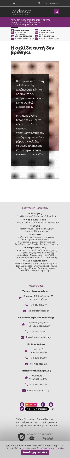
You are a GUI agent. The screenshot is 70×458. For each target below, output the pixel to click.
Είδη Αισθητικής (36, 247)
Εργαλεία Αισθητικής (44, 252)
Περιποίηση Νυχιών (44, 228)
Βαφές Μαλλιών (46, 237)
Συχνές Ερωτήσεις (49, 422)
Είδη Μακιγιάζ (26, 252)
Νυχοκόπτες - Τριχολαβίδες (43, 255)
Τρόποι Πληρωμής (45, 419)
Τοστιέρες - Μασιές (27, 268)
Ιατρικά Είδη (22, 255)
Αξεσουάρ (54, 222)
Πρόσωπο (19, 222)
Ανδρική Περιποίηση (41, 270)
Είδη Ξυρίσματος (24, 266)
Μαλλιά (44, 222)
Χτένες (52, 268)
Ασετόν (23, 228)
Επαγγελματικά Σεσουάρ (45, 266)
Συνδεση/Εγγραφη (51, 3)
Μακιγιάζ (36, 213)
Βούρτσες (42, 268)
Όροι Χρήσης (20, 425)
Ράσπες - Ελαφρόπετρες (36, 231)
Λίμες (30, 228)
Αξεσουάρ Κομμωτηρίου (27, 263)
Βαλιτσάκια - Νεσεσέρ (27, 250)
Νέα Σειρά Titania (36, 219)
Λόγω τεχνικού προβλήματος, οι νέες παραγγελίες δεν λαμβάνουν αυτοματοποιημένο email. (30, 22)
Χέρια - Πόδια (32, 222)
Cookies (54, 425)
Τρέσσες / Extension (49, 244)
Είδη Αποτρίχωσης (48, 250)
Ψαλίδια (26, 270)
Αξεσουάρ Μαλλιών (28, 237)
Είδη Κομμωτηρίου (36, 260)
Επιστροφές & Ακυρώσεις (26, 422)
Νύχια (36, 225)
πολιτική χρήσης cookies (52, 448)
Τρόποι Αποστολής (25, 419)
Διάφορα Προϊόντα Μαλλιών (36, 239)
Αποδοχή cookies (35, 452)
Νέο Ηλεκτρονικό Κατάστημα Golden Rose (36, 216)
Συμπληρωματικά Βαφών (26, 244)
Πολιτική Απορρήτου (38, 425)
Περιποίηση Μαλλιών (28, 242)
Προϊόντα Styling (47, 242)
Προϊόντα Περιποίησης (47, 257)
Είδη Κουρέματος (49, 263)
